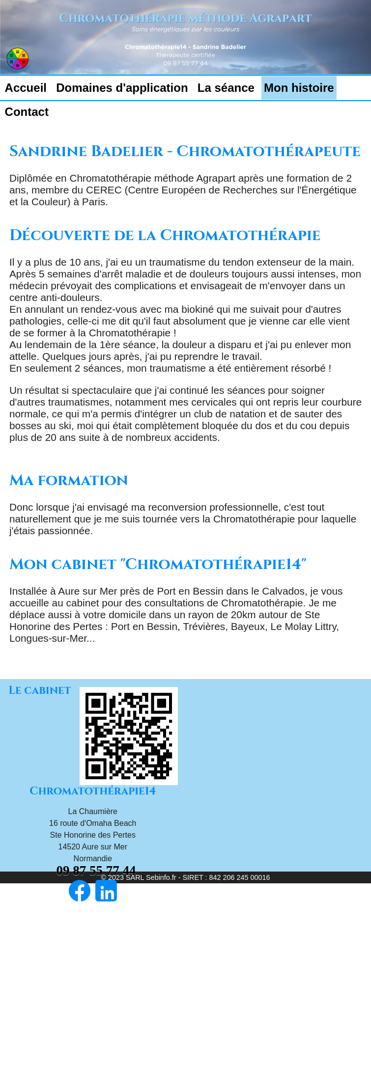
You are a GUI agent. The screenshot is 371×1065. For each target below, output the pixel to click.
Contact (27, 111)
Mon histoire (299, 87)
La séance (226, 87)
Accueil (26, 87)
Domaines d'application (122, 87)
